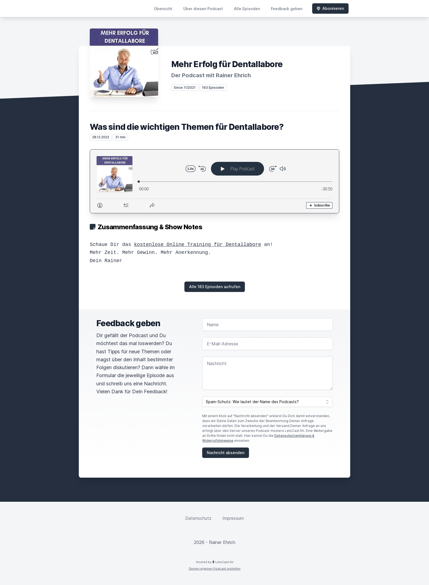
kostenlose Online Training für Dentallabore (197, 244)
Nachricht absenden (225, 452)
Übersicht (163, 8)
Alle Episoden (247, 8)
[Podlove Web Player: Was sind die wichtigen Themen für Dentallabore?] (214, 181)
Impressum (233, 518)
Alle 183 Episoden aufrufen (214, 286)
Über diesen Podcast (203, 8)
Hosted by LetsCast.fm (214, 562)
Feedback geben (286, 8)
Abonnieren (330, 8)
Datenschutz (198, 518)
